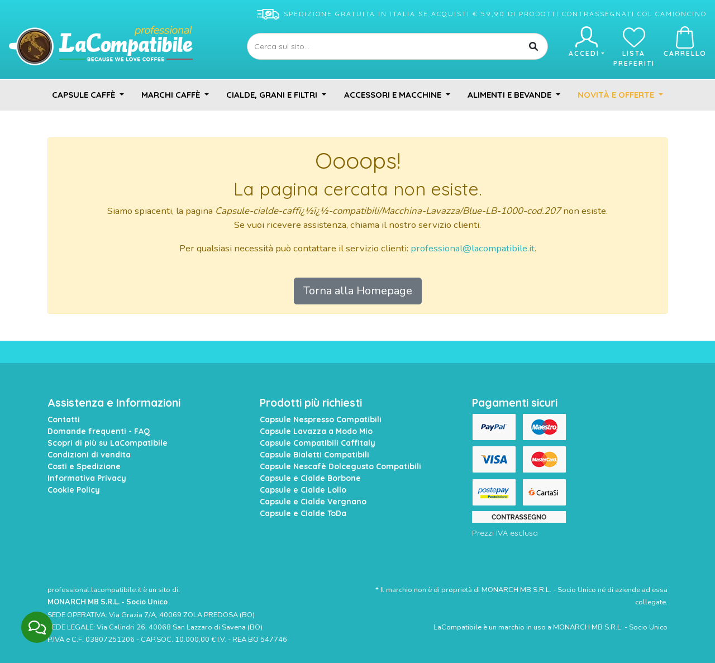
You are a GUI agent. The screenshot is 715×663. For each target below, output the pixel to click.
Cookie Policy (73, 490)
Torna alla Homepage (357, 290)
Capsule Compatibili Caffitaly (317, 443)
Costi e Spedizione (84, 466)
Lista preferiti (634, 47)
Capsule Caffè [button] (84, 94)
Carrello (685, 42)
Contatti (63, 419)
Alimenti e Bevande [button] (511, 94)
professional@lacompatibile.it (473, 248)
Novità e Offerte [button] (617, 94)
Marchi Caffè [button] (171, 94)
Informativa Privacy (86, 478)
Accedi (586, 42)
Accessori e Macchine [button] (394, 94)
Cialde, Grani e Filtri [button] (273, 94)
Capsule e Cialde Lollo (303, 490)
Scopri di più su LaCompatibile (107, 443)
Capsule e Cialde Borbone (310, 478)
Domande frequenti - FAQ (98, 431)
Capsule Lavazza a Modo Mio (316, 431)
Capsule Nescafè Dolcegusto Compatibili (340, 466)
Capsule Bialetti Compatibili (314, 455)
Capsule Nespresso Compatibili (321, 419)
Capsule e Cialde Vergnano (313, 502)
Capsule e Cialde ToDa (303, 513)
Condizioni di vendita (89, 455)
